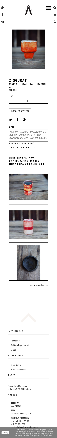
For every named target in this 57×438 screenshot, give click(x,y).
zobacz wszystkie (36, 285)
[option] (28, 51)
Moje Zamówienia (18, 369)
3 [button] (35, 73)
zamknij (5, 433)
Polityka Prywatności (20, 345)
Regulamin (15, 340)
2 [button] (30, 73)
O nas (13, 350)
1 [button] (26, 73)
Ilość (11, 96)
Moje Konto (16, 365)
